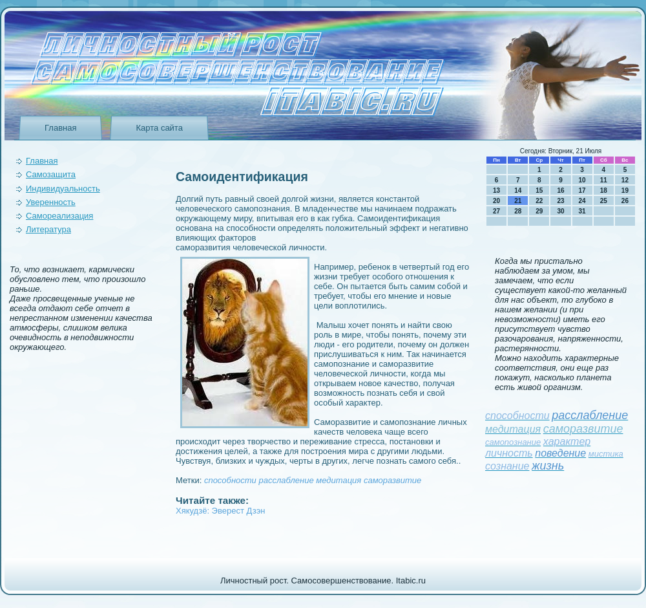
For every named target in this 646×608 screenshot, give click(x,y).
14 (517, 190)
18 (603, 190)
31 (582, 211)
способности (230, 480)
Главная (60, 128)
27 (496, 211)
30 (560, 211)
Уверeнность (51, 202)
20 (496, 200)
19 (625, 190)
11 (603, 180)
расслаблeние (285, 480)
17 (582, 190)
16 (560, 190)
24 (582, 200)
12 (625, 180)
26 (625, 200)
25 (603, 200)
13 (496, 190)
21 (517, 200)
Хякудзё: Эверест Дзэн (220, 511)
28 (517, 211)
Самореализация (59, 216)
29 (539, 211)
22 (539, 200)
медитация (338, 480)
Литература (48, 229)
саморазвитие (392, 480)
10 (582, 180)
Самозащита (51, 174)
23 (560, 200)
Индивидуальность (63, 188)
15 (539, 190)
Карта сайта (159, 128)
